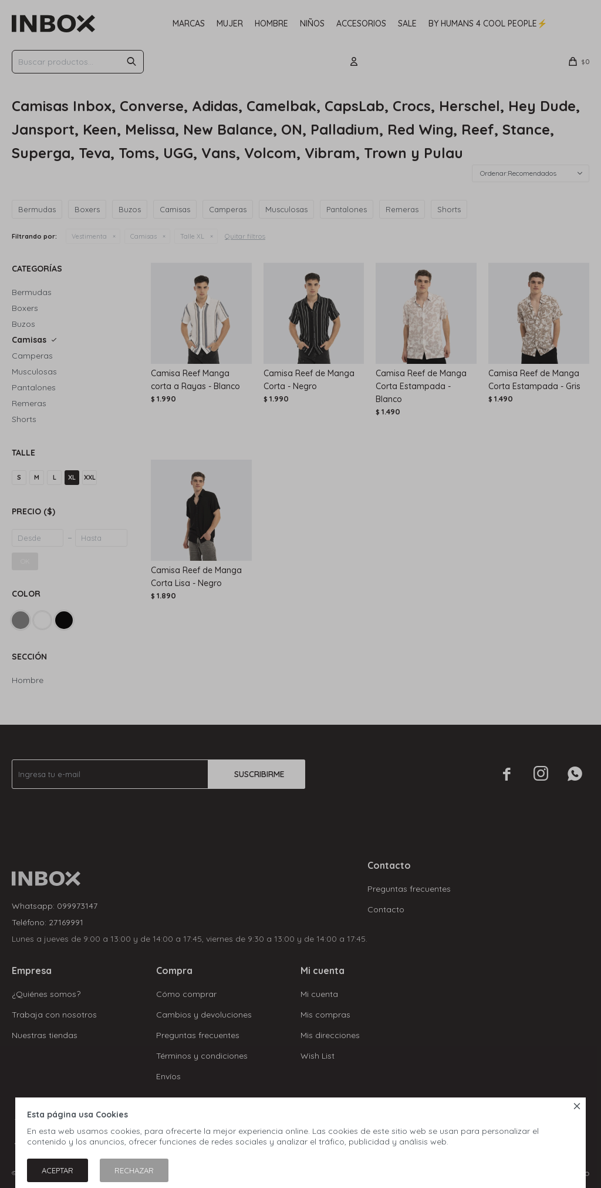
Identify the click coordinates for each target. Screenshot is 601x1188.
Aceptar (57, 1170)
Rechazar (134, 1170)
